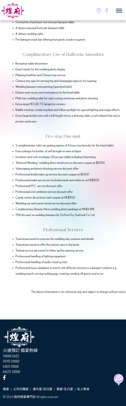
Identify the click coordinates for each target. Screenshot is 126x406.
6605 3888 (11, 372)
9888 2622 (11, 356)
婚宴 (6, 389)
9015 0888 (11, 361)
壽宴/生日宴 (64, 389)
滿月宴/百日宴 (42, 389)
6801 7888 (11, 367)
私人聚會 (83, 389)
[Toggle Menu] (119, 10)
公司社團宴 (21, 389)
